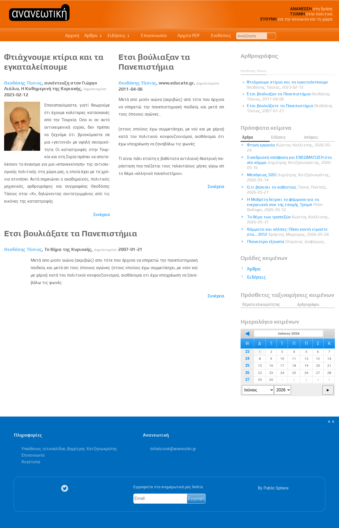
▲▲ (331, 421)
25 (247, 365)
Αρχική (72, 35)
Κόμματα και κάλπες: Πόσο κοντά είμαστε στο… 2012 (288, 232)
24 (247, 358)
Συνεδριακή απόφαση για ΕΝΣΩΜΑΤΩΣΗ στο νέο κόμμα (289, 162)
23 (247, 352)
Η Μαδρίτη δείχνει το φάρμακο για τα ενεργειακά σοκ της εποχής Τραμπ (285, 204)
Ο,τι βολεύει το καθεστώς (287, 190)
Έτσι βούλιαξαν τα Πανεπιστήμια (154, 61)
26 (247, 373)
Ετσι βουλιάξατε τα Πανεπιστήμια (70, 233)
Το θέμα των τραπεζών (288, 219)
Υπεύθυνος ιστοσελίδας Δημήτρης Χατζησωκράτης (69, 448)
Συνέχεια (101, 214)
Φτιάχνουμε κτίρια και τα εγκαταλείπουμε (54, 61)
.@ (173, 448)
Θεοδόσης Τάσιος (23, 83)
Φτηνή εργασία (289, 148)
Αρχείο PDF (186, 35)
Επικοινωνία (151, 35)
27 (247, 380)
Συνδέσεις (218, 35)
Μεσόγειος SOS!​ (288, 177)
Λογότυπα (30, 461)
